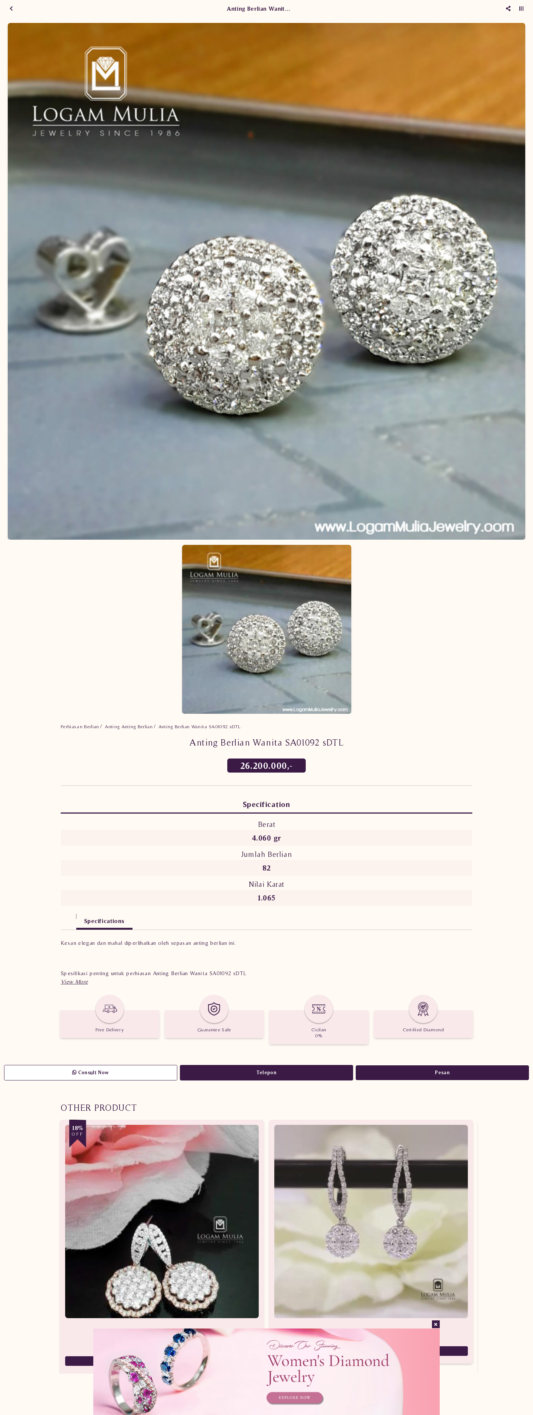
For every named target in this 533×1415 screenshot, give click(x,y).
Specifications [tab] (104, 920)
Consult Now (90, 1072)
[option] (266, 281)
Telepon (266, 1072)
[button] (74, 981)
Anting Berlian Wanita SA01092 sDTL (199, 726)
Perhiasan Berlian (80, 726)
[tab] (68, 917)
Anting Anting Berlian (128, 726)
